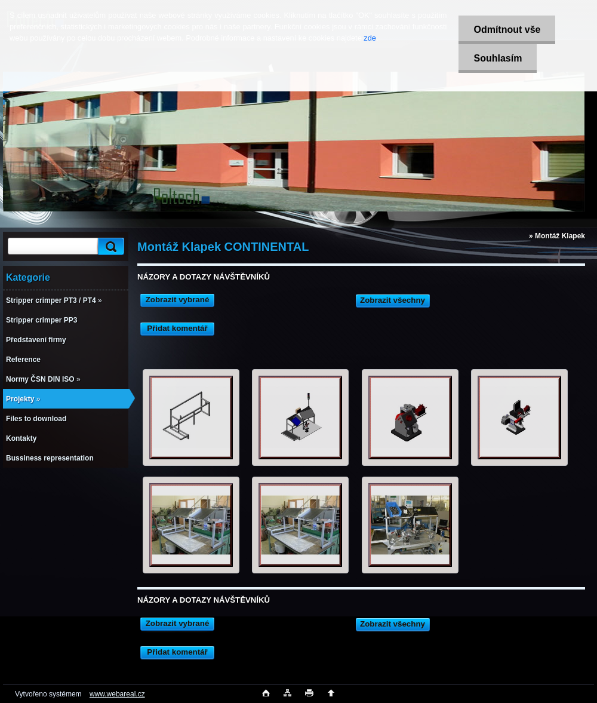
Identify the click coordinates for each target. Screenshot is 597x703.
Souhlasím (497, 58)
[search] (109, 246)
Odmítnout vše (506, 29)
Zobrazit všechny (392, 300)
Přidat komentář (177, 328)
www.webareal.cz (117, 694)
